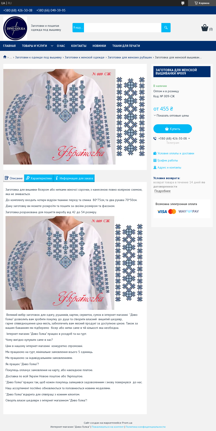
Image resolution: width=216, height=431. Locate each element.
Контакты (78, 46)
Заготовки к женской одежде (84, 57)
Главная (9, 46)
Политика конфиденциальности (146, 426)
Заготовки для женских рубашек (130, 57)
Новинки (99, 46)
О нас (61, 46)
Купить (175, 128)
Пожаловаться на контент (108, 426)
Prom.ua (127, 422)
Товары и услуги (34, 46)
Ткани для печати (126, 46)
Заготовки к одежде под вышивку (38, 57)
